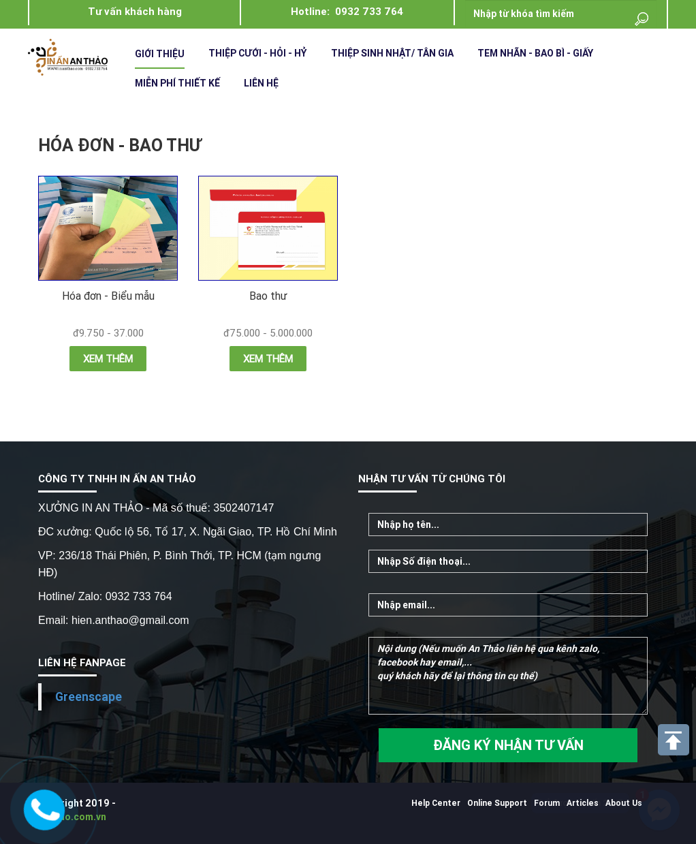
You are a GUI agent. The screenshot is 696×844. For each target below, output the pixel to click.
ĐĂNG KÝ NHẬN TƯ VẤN (508, 744)
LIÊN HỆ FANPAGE (82, 662)
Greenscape (88, 696)
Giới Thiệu (160, 54)
